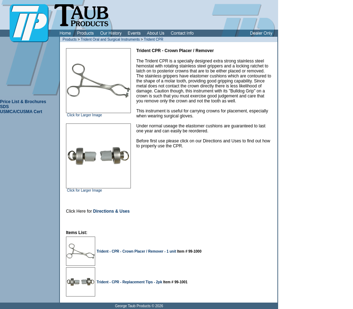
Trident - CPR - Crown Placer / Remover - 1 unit (137, 251)
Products (70, 39)
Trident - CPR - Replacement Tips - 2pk (130, 282)
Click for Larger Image (84, 115)
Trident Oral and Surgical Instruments (110, 39)
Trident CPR (153, 39)
